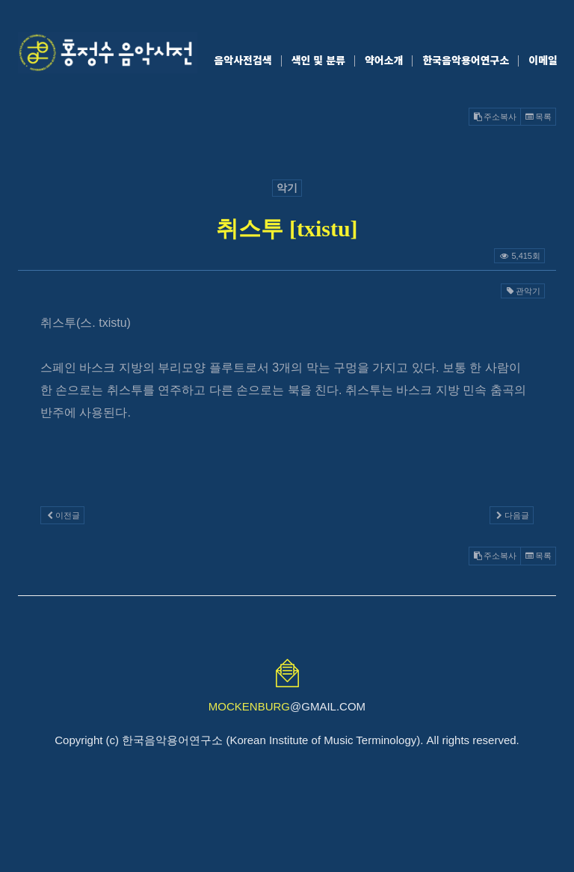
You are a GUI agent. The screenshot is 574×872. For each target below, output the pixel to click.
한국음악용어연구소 (465, 59)
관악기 (522, 290)
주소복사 (494, 116)
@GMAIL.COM (287, 706)
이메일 (543, 59)
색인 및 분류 (318, 59)
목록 (538, 116)
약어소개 (384, 59)
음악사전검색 (242, 59)
